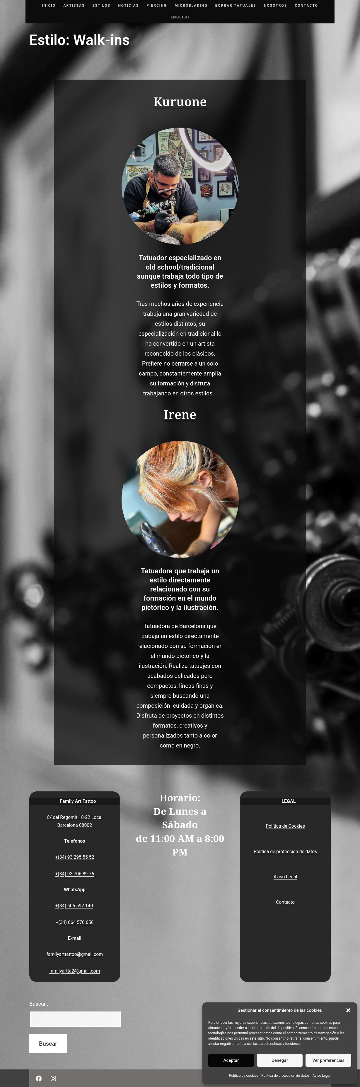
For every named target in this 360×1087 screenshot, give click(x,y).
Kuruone (180, 102)
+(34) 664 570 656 (74, 922)
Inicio (49, 6)
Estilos (101, 6)
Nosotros (275, 6)
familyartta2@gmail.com (74, 971)
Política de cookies (244, 1076)
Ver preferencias (328, 1060)
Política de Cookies (285, 826)
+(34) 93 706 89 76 (74, 874)
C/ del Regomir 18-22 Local (75, 817)
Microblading (191, 6)
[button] (348, 1010)
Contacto (306, 6)
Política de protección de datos (285, 1076)
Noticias (128, 6)
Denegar (280, 1060)
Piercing (156, 6)
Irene (180, 415)
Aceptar (231, 1060)
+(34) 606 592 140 (74, 905)
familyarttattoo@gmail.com (75, 954)
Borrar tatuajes (235, 6)
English (180, 17)
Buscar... (39, 1004)
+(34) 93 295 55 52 (74, 857)
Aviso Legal (321, 1076)
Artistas (74, 6)
